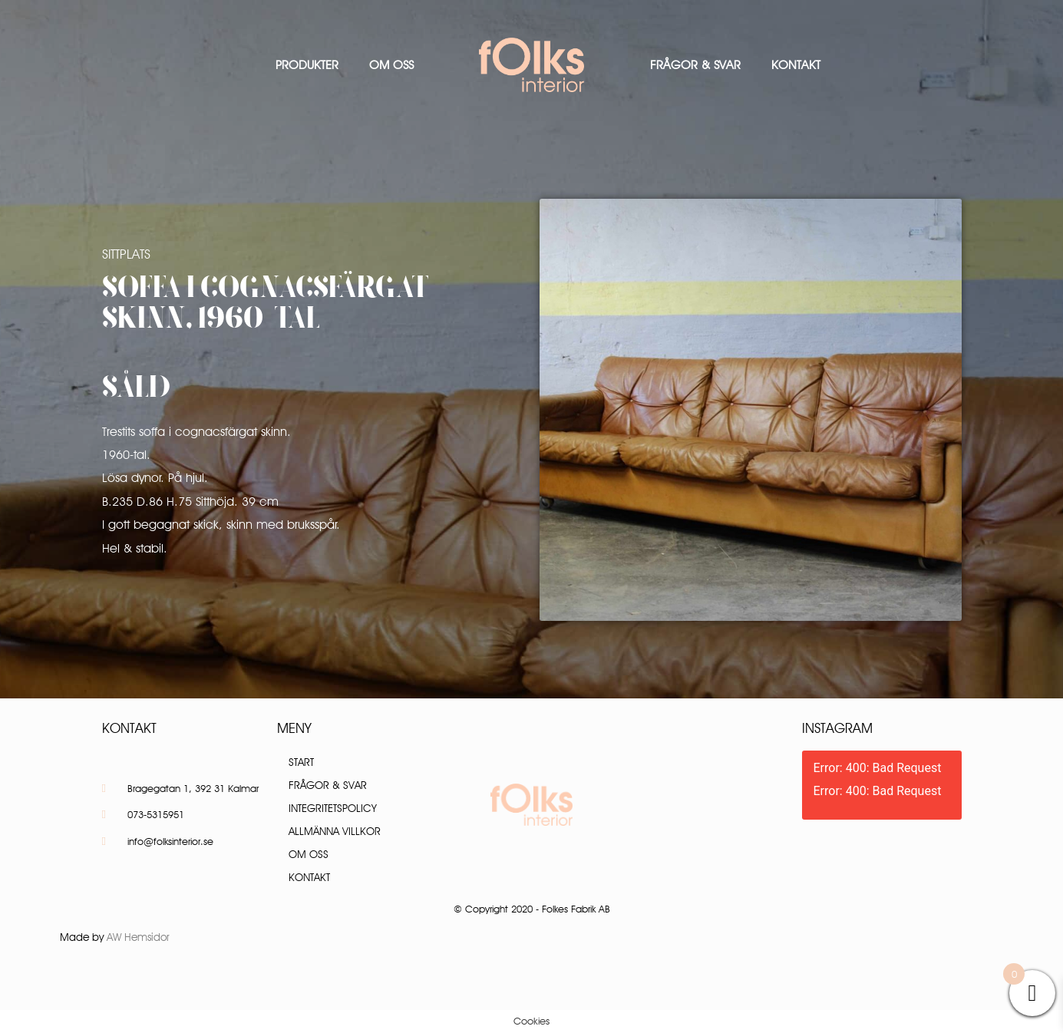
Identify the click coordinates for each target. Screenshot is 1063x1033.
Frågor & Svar (695, 65)
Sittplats (126, 254)
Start (301, 762)
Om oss (391, 65)
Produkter (307, 65)
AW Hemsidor (138, 937)
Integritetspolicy (333, 808)
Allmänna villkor (335, 831)
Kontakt (795, 65)
